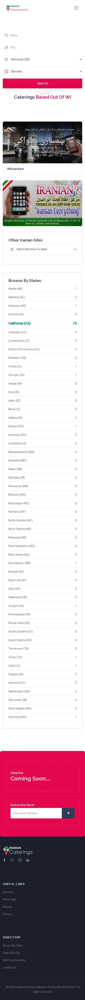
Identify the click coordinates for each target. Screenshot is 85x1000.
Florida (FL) (15, 366)
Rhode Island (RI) (19, 623)
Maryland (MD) (17, 460)
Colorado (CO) (17, 332)
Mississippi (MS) (18, 503)
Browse (7, 914)
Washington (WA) (19, 691)
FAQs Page (9, 899)
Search (42, 83)
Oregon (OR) (16, 606)
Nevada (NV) (16, 571)
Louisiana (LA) (17, 443)
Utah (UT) (14, 665)
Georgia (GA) (16, 375)
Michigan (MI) (16, 477)
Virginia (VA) (15, 674)
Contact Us (9, 967)
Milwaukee (15, 169)
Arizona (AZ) (16, 314)
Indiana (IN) (15, 417)
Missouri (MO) (17, 494)
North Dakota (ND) (19, 529)
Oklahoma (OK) (17, 597)
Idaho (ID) (14, 400)
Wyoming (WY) (17, 717)
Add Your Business (14, 960)
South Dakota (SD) (20, 640)
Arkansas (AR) (17, 305)
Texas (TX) (15, 657)
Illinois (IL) (14, 409)
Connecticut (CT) (19, 340)
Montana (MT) (17, 511)
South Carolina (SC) (20, 631)
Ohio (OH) (14, 588)
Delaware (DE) (17, 358)
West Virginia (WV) (19, 708)
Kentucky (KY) (17, 435)
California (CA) (19, 323)
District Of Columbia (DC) (24, 349)
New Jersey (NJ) (18, 554)
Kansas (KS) (16, 426)
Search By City (11, 952)
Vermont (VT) (16, 682)
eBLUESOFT (69, 987)
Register (7, 906)
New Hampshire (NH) (21, 546)
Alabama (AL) (16, 297)
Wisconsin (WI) (17, 700)
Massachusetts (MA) (21, 452)
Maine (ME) (15, 469)
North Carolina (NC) (20, 520)
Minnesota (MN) (18, 486)
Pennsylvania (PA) (19, 614)
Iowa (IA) (13, 392)
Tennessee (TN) (18, 648)
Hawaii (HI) (14, 383)
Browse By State (12, 945)
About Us (8, 892)
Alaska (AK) (15, 288)
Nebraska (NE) (17, 537)
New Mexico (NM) (19, 563)
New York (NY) (17, 580)
